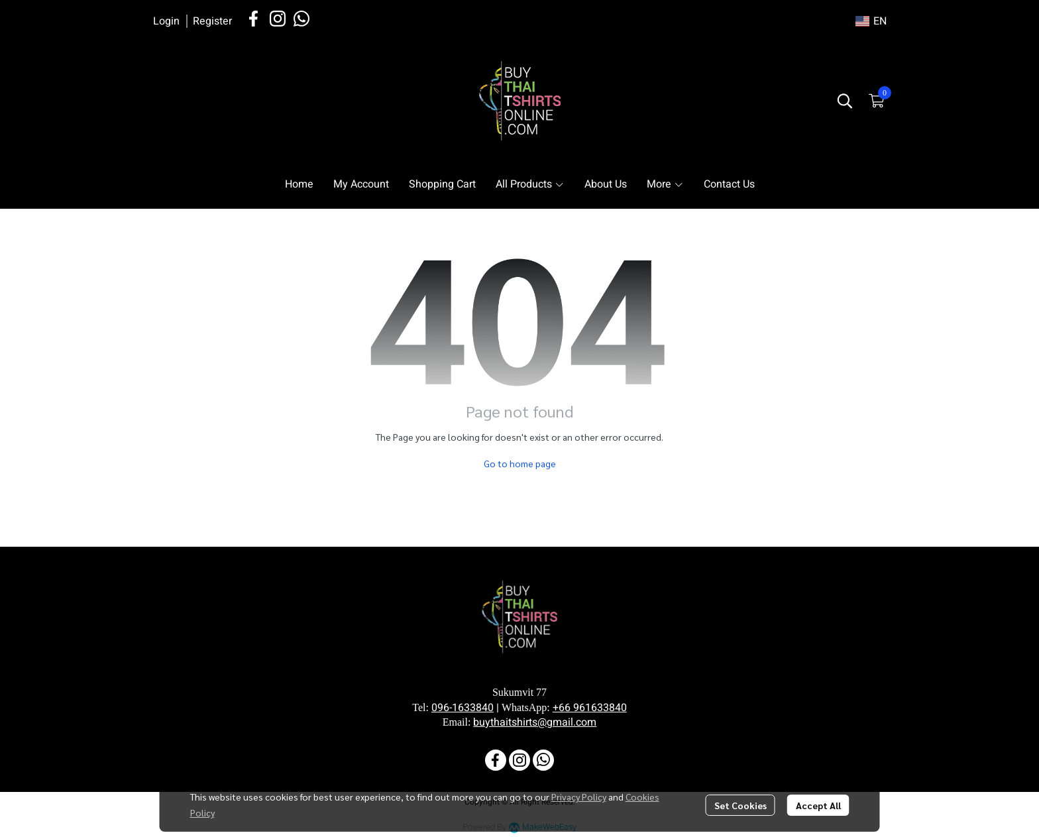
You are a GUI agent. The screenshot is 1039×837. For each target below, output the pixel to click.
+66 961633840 (590, 708)
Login (166, 21)
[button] (871, 21)
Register (212, 21)
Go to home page (520, 463)
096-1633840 (462, 708)
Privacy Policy (578, 797)
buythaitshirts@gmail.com (534, 722)
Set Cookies (740, 805)
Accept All (818, 805)
